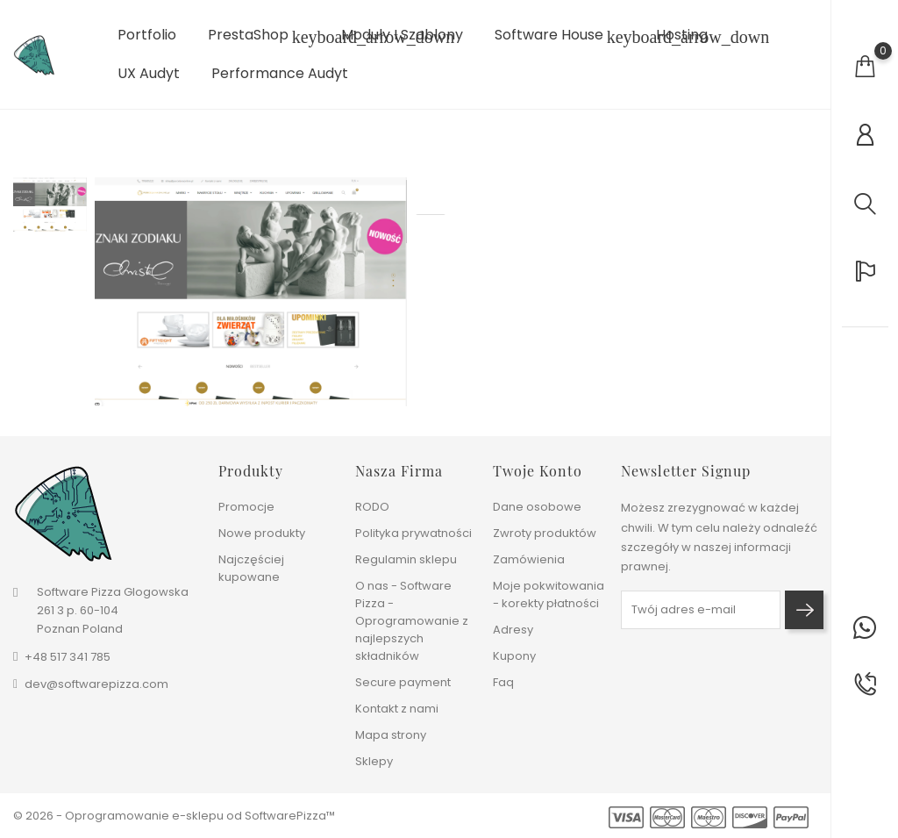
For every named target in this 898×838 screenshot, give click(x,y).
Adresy (513, 629)
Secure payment (403, 682)
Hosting (682, 35)
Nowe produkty (261, 533)
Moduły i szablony (402, 35)
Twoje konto (537, 471)
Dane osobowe (537, 506)
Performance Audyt (279, 73)
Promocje (246, 506)
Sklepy (374, 761)
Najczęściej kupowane (251, 568)
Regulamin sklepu (406, 559)
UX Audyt (149, 73)
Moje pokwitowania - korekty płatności (548, 594)
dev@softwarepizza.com (96, 684)
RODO (372, 506)
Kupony (514, 656)
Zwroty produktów (544, 533)
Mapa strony (390, 735)
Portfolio (147, 35)
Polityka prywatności (413, 533)
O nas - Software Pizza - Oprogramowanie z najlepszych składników (411, 620)
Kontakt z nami (396, 708)
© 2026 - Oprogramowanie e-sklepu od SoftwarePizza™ (174, 815)
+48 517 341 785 (67, 656)
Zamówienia (529, 559)
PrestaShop (259, 36)
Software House (559, 36)
